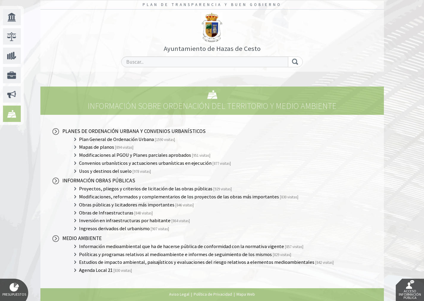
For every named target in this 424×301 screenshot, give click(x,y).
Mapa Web (246, 294)
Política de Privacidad (213, 294)
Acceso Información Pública (410, 290)
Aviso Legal (179, 294)
